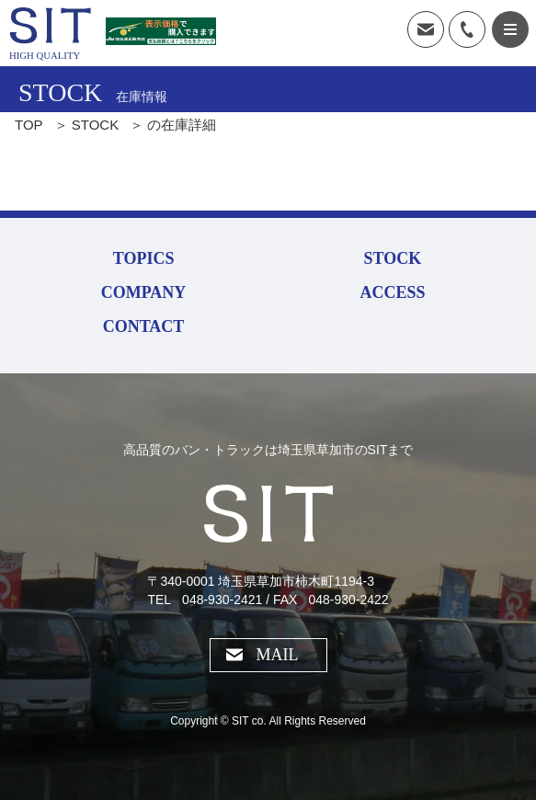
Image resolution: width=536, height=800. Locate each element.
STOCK (95, 124)
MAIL (278, 655)
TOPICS (144, 258)
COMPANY (144, 292)
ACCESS (392, 292)
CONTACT (144, 326)
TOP (29, 124)
